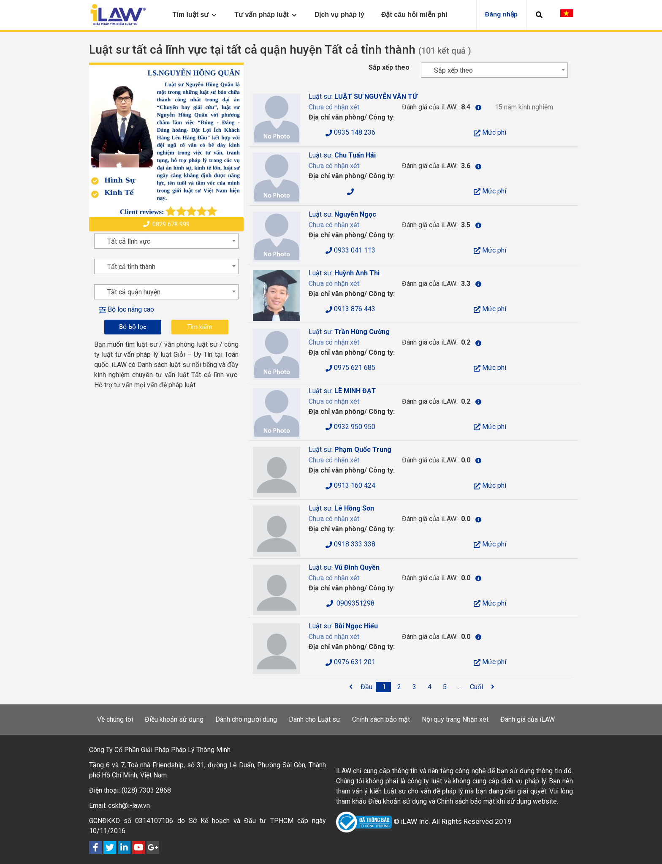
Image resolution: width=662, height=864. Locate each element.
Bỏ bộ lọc (133, 326)
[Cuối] (476, 687)
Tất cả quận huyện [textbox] (133, 292)
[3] (414, 687)
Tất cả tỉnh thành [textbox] (131, 267)
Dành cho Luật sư (314, 719)
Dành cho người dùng (246, 719)
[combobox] (494, 70)
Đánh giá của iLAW (527, 719)
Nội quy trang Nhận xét (455, 719)
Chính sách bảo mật (381, 719)
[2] (399, 687)
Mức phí (490, 132)
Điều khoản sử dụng (174, 719)
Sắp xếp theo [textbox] (453, 70)
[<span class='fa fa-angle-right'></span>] (492, 687)
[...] (460, 687)
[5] (445, 687)
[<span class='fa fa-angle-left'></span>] (350, 687)
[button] (539, 15)
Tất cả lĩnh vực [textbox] (128, 241)
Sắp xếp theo (389, 67)
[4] (429, 687)
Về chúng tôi (115, 719)
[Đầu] (366, 687)
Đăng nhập (501, 14)
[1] (384, 687)
